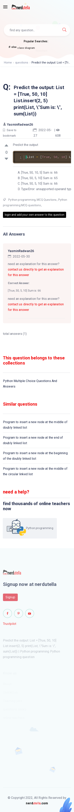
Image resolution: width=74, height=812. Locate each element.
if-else (13, 47)
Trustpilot (9, 625)
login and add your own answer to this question (34, 214)
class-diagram (26, 48)
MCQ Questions (46, 199)
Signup (10, 598)
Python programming (22, 199)
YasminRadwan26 (20, 124)
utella (37, 803)
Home (8, 62)
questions (21, 62)
